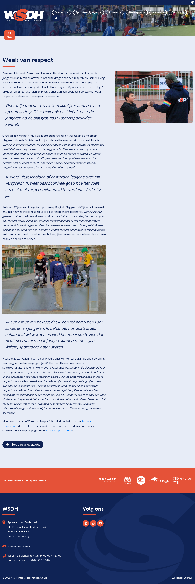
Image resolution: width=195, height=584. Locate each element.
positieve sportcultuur (58, 430)
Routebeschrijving (18, 536)
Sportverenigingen (87, 12)
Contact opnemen (19, 545)
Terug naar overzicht (23, 444)
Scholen (114, 12)
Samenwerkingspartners (24, 480)
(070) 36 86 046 (40, 560)
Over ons (60, 12)
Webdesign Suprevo (182, 577)
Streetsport (135, 12)
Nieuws (156, 12)
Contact (176, 12)
